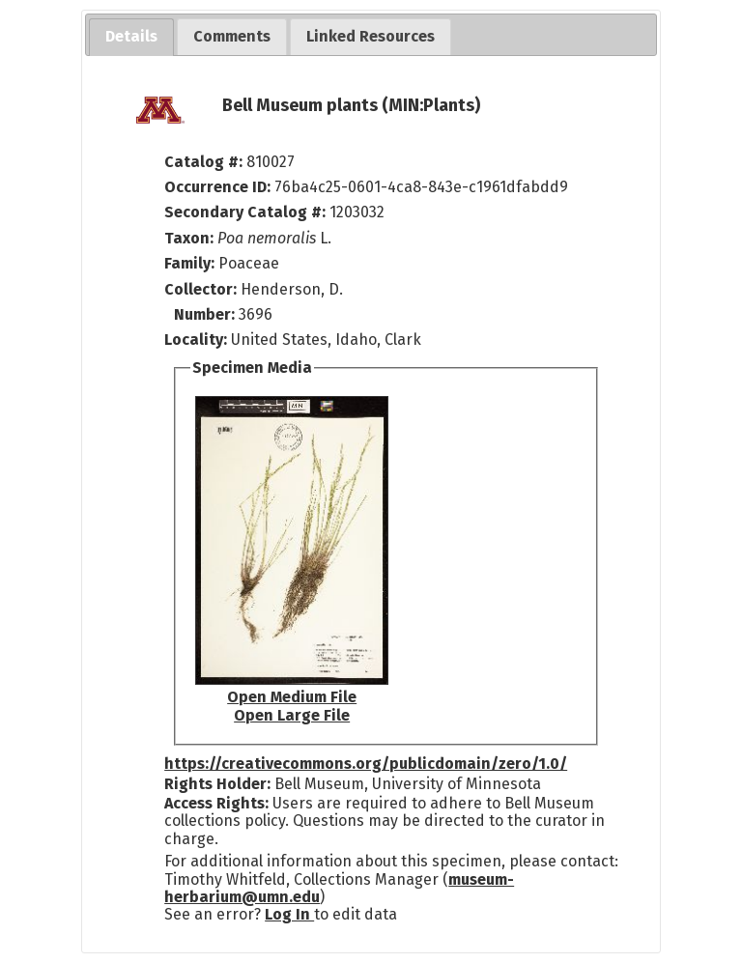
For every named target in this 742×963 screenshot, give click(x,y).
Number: (206, 314)
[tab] (131, 37)
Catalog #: (205, 162)
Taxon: (189, 238)
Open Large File (292, 715)
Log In (289, 914)
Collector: (202, 289)
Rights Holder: (217, 784)
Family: (189, 263)
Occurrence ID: (219, 187)
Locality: (195, 339)
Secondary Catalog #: (245, 212)
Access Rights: (216, 803)
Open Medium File (292, 697)
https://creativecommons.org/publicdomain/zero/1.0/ (365, 763)
